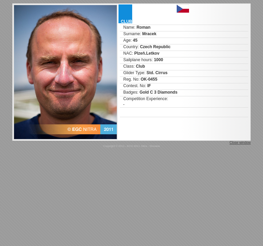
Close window (240, 143)
